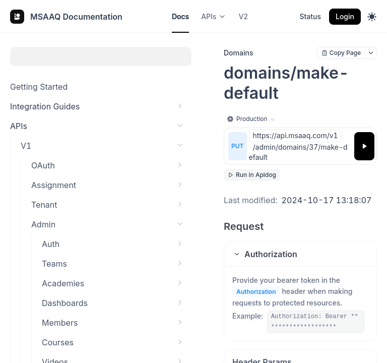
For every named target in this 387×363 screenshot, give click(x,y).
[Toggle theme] (371, 16)
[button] (300, 254)
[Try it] (364, 146)
